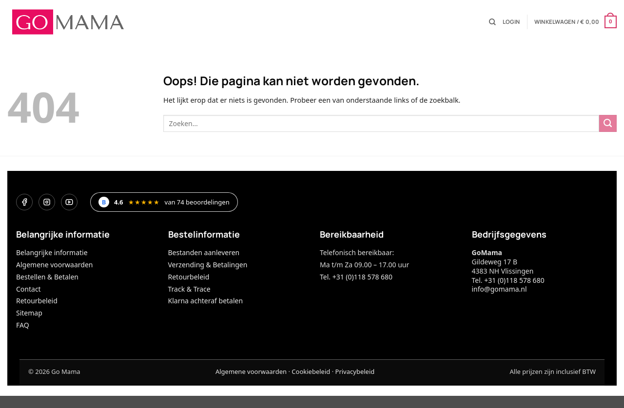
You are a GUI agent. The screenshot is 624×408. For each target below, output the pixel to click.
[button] (511, 22)
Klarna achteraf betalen (205, 300)
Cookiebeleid (311, 371)
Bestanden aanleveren (204, 252)
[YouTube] (69, 202)
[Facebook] (24, 202)
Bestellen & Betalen (47, 276)
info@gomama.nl (499, 289)
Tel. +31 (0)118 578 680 (356, 276)
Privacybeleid (355, 371)
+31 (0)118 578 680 (514, 280)
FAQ (22, 325)
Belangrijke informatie (52, 252)
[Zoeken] (492, 22)
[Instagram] (47, 202)
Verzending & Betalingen (208, 264)
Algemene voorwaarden (54, 264)
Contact (28, 289)
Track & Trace (189, 289)
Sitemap (29, 312)
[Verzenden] (608, 123)
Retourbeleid (37, 300)
